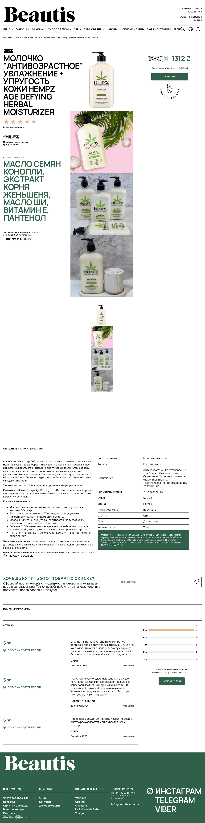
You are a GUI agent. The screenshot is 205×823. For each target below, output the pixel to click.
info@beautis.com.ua (125, 804)
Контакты (45, 801)
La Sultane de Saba (87, 809)
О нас (43, 798)
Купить (170, 76)
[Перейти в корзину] (198, 29)
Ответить (129, 665)
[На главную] (39, 21)
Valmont (80, 798)
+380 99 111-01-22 (192, 8)
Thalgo (79, 813)
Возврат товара (13, 809)
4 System (81, 805)
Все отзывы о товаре (13, 127)
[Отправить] (196, 581)
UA (195, 20)
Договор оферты (50, 805)
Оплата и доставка (15, 805)
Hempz (147, 503)
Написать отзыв (172, 681)
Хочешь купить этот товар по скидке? (48, 578)
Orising (80, 801)
